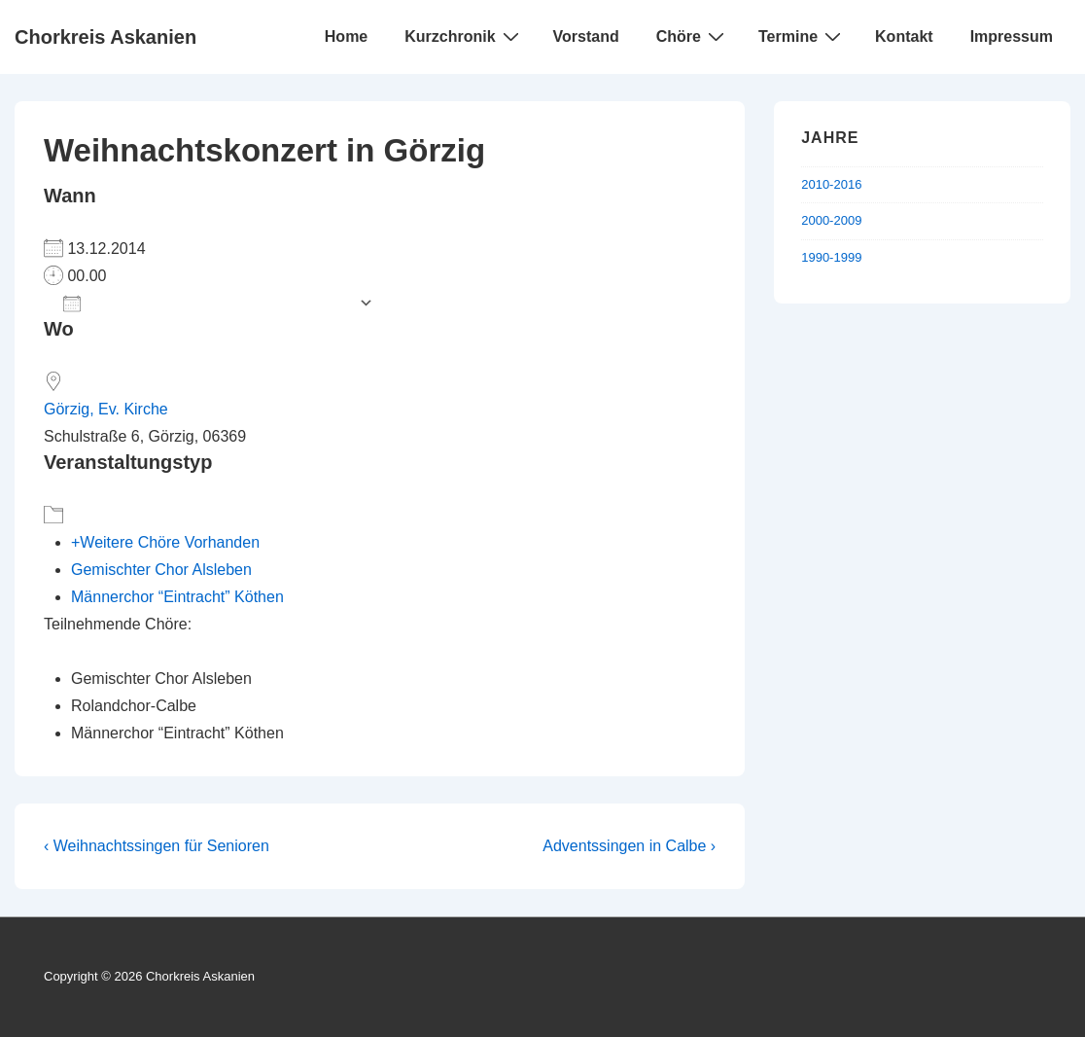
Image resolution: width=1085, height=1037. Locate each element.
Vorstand (586, 36)
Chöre (692, 36)
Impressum (1011, 36)
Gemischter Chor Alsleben (161, 569)
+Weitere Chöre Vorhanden (165, 542)
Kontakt (904, 36)
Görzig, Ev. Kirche (106, 409)
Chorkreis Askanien (105, 37)
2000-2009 (831, 220)
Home (346, 36)
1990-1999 (831, 257)
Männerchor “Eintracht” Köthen (177, 597)
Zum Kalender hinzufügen (206, 303)
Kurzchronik (463, 36)
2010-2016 (831, 184)
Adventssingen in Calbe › (629, 846)
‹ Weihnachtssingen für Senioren (156, 846)
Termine (802, 36)
